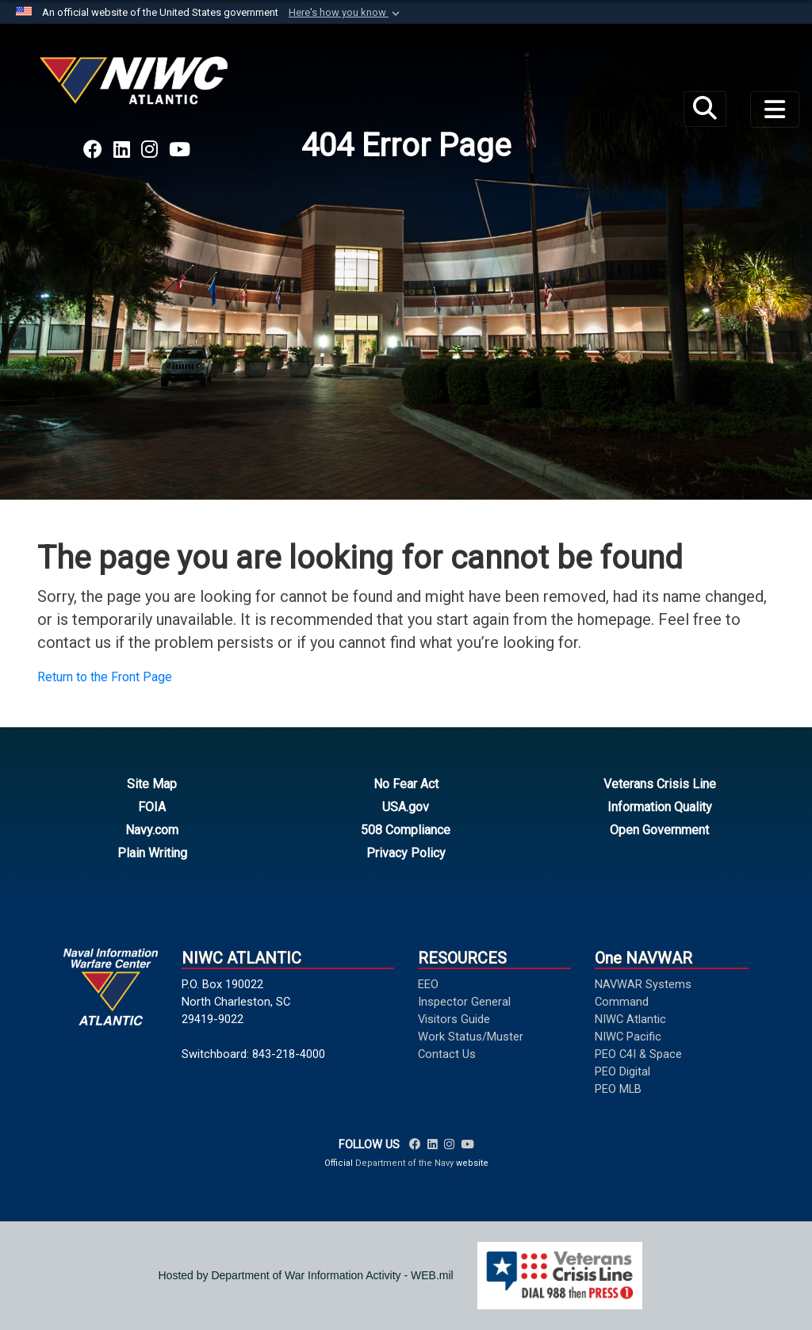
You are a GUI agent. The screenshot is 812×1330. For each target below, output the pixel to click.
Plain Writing (152, 852)
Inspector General (464, 1002)
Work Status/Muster (470, 1036)
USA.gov (405, 806)
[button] (346, 13)
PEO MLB (618, 1089)
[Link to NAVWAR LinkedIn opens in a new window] (121, 150)
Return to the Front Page (104, 676)
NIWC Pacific (628, 1036)
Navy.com (151, 829)
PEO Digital (622, 1071)
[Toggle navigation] (774, 109)
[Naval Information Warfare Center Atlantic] (136, 87)
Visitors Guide (454, 1019)
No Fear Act (406, 783)
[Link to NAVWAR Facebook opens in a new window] (92, 150)
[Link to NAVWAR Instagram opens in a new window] (149, 150)
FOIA (152, 806)
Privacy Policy (406, 852)
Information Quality (659, 806)
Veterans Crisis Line (659, 783)
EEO (428, 984)
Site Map (152, 783)
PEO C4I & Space (638, 1054)
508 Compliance (405, 829)
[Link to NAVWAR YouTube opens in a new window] (179, 150)
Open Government (659, 829)
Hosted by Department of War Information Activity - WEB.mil (306, 1275)
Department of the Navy (404, 1163)
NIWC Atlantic (630, 1019)
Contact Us (447, 1054)
